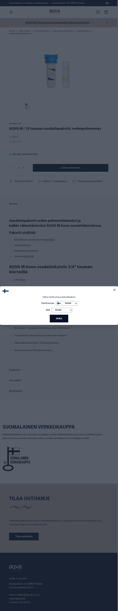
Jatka (59, 318)
